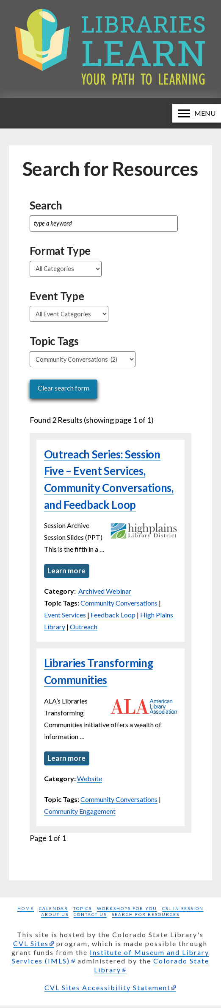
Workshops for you (127, 910)
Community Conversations (118, 604)
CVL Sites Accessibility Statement (107, 990)
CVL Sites (31, 946)
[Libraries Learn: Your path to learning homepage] (110, 49)
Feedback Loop (113, 616)
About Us (55, 916)
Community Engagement (80, 814)
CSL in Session (183, 910)
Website (89, 781)
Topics (82, 910)
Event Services (65, 616)
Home (25, 910)
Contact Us (90, 916)
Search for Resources (146, 916)
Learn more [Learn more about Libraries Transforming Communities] (67, 759)
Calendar (53, 910)
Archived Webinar (104, 592)
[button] (196, 113)
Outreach (83, 628)
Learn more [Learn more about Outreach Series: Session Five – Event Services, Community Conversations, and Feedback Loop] (67, 571)
